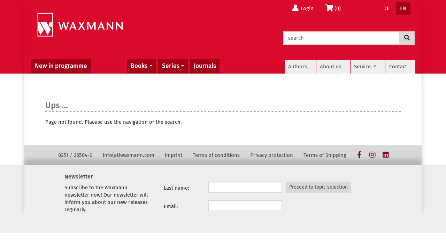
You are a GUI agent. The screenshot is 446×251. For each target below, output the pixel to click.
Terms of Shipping (324, 155)
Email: (171, 206)
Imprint (173, 155)
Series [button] (170, 66)
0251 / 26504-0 (75, 155)
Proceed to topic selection (318, 187)
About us (330, 66)
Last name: (176, 188)
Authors (297, 66)
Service (363, 66)
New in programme (61, 66)
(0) (334, 8)
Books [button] (139, 66)
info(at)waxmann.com (128, 155)
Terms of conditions (216, 155)
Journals (205, 66)
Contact (398, 66)
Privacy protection (271, 155)
